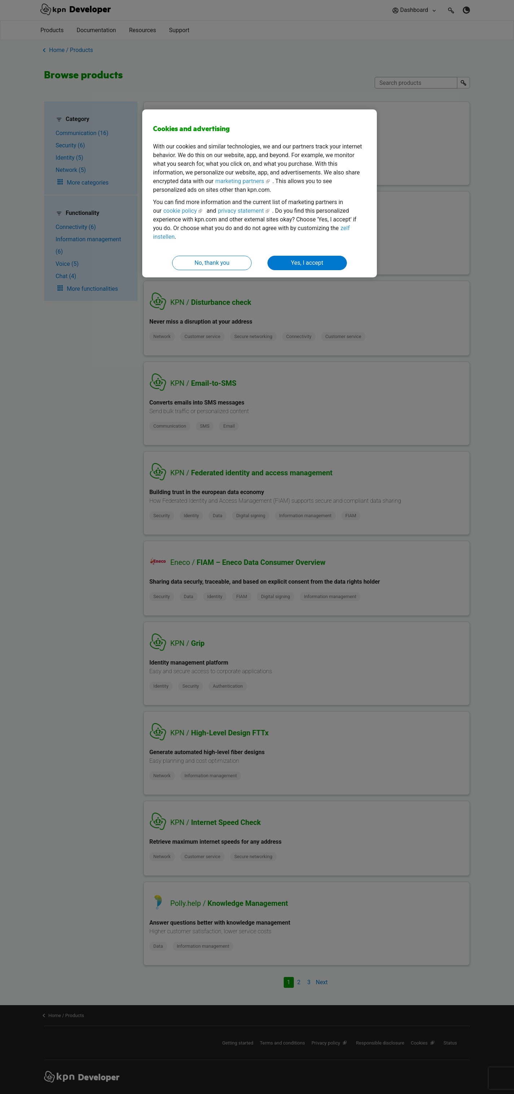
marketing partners (239, 181)
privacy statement (241, 210)
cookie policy (180, 210)
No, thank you (212, 262)
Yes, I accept (307, 262)
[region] (259, 193)
